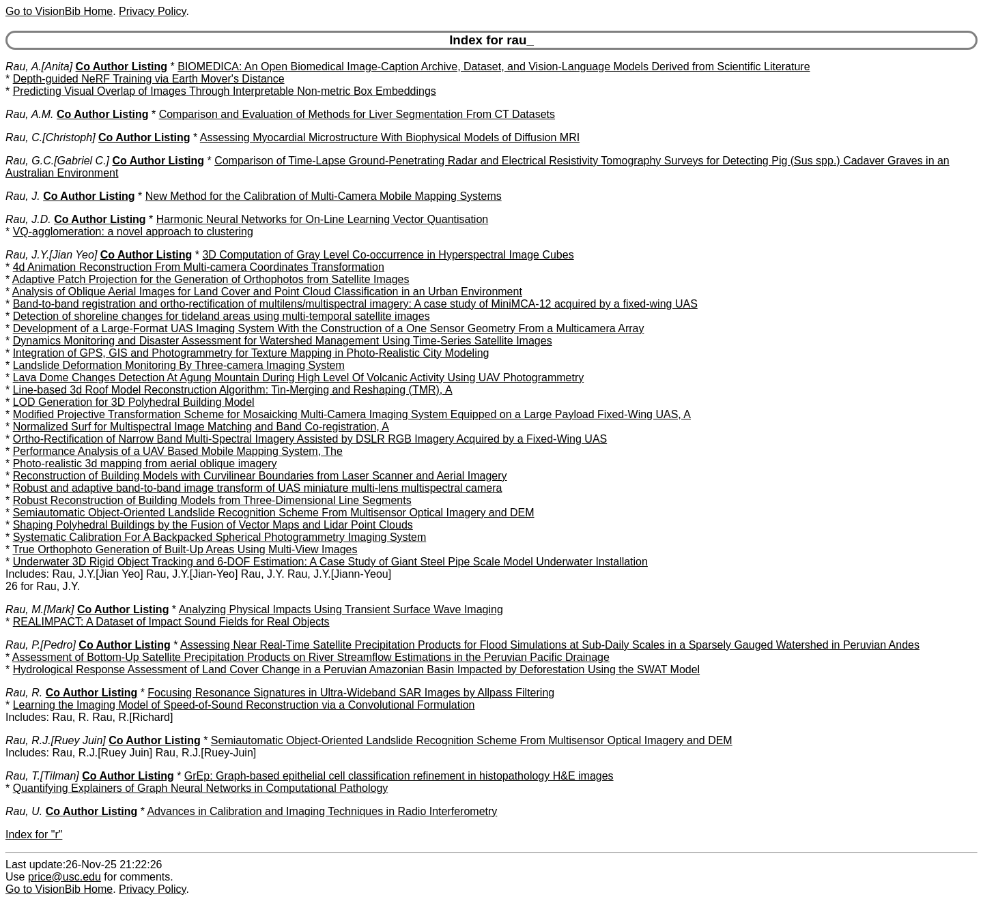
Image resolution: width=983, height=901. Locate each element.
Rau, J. (22, 196)
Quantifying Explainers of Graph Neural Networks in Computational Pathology (200, 788)
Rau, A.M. (29, 114)
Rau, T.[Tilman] (42, 776)
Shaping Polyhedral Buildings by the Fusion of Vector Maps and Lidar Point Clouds (213, 525)
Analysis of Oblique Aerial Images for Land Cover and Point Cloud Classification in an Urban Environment (267, 291)
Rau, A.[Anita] (38, 66)
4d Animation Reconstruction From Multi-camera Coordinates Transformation (198, 267)
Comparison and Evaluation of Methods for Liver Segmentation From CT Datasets (357, 114)
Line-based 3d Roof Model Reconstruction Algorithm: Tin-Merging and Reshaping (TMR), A (233, 390)
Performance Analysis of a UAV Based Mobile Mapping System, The (178, 451)
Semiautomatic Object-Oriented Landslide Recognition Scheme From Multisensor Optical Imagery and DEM (274, 512)
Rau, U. (23, 811)
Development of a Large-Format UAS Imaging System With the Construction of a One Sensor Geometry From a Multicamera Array (328, 328)
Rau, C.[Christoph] (50, 137)
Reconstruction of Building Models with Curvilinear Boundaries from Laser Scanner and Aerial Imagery (260, 476)
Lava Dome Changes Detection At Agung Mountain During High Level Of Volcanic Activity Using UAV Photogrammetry (298, 377)
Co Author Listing (122, 66)
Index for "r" (33, 834)
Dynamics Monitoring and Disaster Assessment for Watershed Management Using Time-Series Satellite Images (282, 340)
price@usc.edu (64, 877)
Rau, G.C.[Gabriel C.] (57, 160)
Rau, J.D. (28, 219)
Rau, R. (23, 692)
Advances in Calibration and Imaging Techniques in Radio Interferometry (322, 811)
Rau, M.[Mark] (39, 609)
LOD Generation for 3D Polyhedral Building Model (134, 402)
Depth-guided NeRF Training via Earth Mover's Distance (149, 79)
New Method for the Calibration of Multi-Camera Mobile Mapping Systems (323, 196)
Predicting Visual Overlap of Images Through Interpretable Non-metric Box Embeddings (224, 91)
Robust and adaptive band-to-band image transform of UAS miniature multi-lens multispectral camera (257, 488)
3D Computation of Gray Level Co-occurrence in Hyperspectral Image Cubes (387, 255)
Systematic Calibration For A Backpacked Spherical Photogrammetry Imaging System (220, 537)
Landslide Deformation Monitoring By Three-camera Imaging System (179, 365)
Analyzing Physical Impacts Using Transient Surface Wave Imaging (341, 609)
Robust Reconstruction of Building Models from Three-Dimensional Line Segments (212, 500)
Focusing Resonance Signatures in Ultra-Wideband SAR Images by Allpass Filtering (350, 692)
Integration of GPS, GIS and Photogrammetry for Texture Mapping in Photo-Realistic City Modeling (251, 353)
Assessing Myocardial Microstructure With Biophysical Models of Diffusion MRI (390, 137)
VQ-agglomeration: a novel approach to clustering (133, 231)
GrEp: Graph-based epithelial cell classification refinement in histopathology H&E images (399, 776)
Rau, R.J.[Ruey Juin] (55, 740)
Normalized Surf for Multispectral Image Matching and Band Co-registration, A (201, 426)
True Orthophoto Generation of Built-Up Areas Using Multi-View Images (184, 549)
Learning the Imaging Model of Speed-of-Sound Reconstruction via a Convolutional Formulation (244, 705)
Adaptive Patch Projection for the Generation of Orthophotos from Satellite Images (211, 279)
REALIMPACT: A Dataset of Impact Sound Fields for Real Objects (171, 621)
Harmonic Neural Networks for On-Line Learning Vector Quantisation (322, 219)
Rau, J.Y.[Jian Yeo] (51, 255)
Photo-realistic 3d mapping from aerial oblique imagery (145, 463)
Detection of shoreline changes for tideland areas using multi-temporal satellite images (221, 316)
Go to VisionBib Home (59, 11)
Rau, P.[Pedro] (40, 645)
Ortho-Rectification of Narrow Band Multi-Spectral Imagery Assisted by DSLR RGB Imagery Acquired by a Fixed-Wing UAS (310, 439)
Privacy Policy (152, 11)
